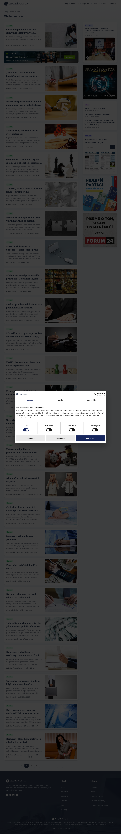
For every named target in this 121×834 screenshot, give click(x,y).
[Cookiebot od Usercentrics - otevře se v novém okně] (96, 394)
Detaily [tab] (60, 400)
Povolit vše (90, 438)
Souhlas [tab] (30, 400)
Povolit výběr (60, 438)
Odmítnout (31, 438)
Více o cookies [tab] (91, 400)
